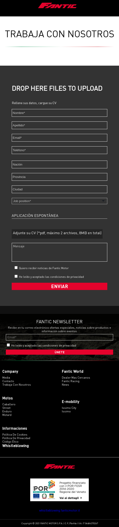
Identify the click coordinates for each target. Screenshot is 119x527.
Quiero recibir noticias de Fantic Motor (42, 268)
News (65, 384)
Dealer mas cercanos (76, 377)
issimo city (69, 408)
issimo (66, 411)
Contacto (8, 381)
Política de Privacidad (16, 438)
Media (6, 377)
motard (6, 415)
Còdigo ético (10, 441)
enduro (7, 411)
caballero (8, 404)
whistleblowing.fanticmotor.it (59, 510)
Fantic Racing (70, 381)
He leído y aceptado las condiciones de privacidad (51, 277)
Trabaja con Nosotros (16, 384)
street (6, 408)
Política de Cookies (14, 434)
